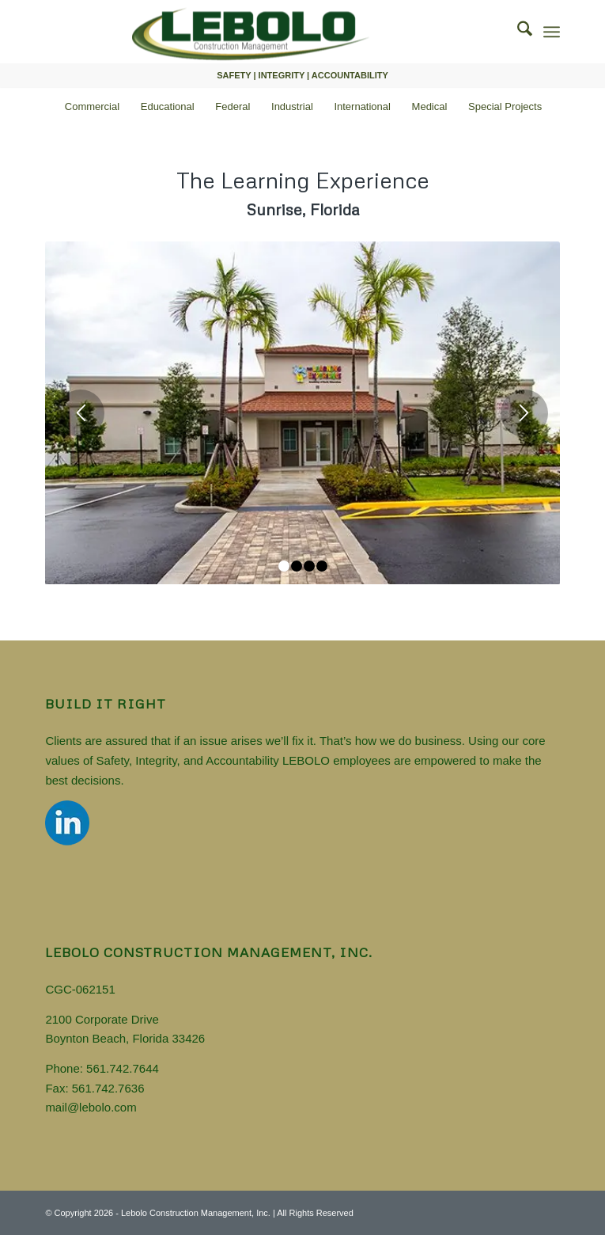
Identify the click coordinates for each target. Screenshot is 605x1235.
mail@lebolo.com (90, 1107)
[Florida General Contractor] (250, 31)
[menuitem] (516, 31)
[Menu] (551, 32)
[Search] (516, 31)
